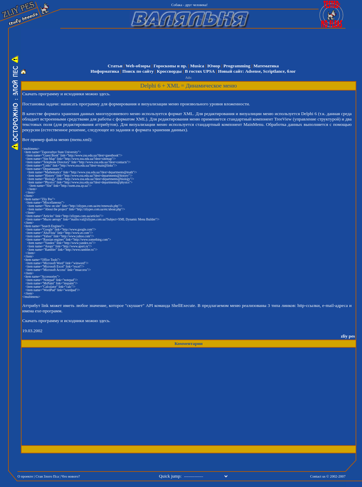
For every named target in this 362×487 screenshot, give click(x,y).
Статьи (115, 65)
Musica (197, 65)
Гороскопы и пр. (170, 65)
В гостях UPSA (200, 71)
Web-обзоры (138, 65)
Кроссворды (169, 71)
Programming (236, 65)
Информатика (105, 71)
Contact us (317, 476)
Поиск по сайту (138, 71)
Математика (266, 65)
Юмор (213, 65)
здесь (104, 93)
